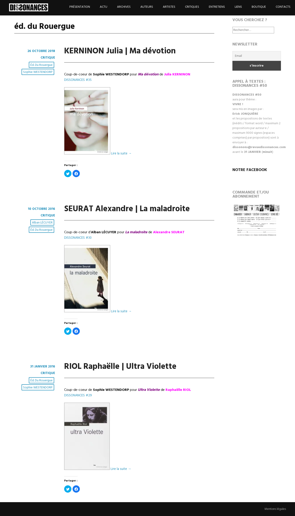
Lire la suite (122, 153)
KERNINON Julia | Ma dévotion (120, 51)
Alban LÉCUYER (42, 223)
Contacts (283, 7)
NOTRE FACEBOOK (249, 170)
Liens (238, 7)
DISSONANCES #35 (78, 80)
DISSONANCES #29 (79, 395)
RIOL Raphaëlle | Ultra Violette (120, 366)
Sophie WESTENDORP (38, 72)
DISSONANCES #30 (78, 238)
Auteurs (146, 7)
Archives (124, 7)
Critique (47, 58)
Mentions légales (274, 509)
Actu (103, 7)
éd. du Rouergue (42, 65)
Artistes (169, 7)
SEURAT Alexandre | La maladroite (127, 209)
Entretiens (217, 7)
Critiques (192, 7)
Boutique (259, 7)
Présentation (79, 7)
